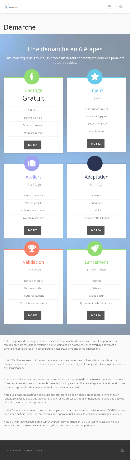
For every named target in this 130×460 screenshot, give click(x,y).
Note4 (95, 230)
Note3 (32, 230)
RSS (122, 450)
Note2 (95, 143)
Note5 (32, 315)
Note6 (95, 315)
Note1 (32, 145)
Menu (109, 6)
